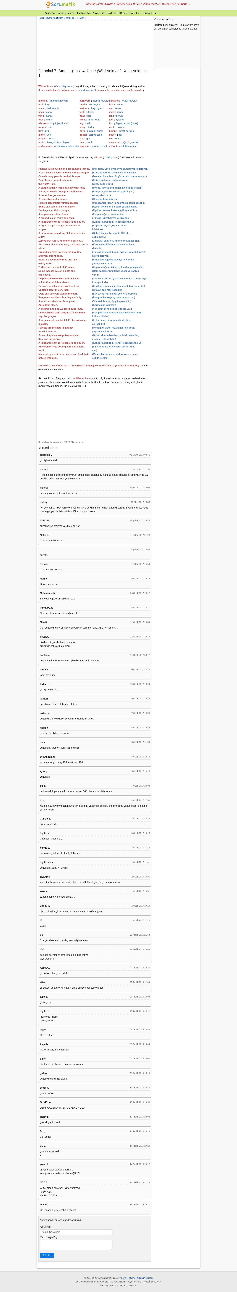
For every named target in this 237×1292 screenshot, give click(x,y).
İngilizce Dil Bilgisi (117, 13)
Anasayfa (50, 13)
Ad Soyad (45, 1227)
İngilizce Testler (66, 13)
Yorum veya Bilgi (49, 1237)
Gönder (46, 1255)
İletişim (131, 1278)
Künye (123, 1278)
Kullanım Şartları (145, 1278)
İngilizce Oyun (149, 13)
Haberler (134, 13)
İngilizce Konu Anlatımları (90, 13)
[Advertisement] (94, 44)
